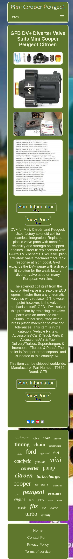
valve (36, 438)
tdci (31, 499)
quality (45, 515)
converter (30, 468)
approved (44, 453)
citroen (24, 475)
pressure (54, 493)
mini (55, 460)
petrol (41, 500)
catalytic (22, 461)
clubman (22, 437)
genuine (40, 462)
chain (39, 444)
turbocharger (49, 476)
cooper (22, 483)
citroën (19, 454)
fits (34, 506)
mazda (22, 507)
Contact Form (37, 537)
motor (57, 438)
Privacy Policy (38, 545)
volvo (54, 507)
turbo (31, 514)
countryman (55, 446)
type (17, 493)
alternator (57, 485)
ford (31, 451)
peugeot (33, 491)
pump (49, 468)
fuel (56, 453)
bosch (50, 500)
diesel (59, 500)
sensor (42, 485)
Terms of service (38, 552)
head (46, 438)
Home (37, 530)
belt (44, 508)
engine (20, 499)
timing (22, 444)
